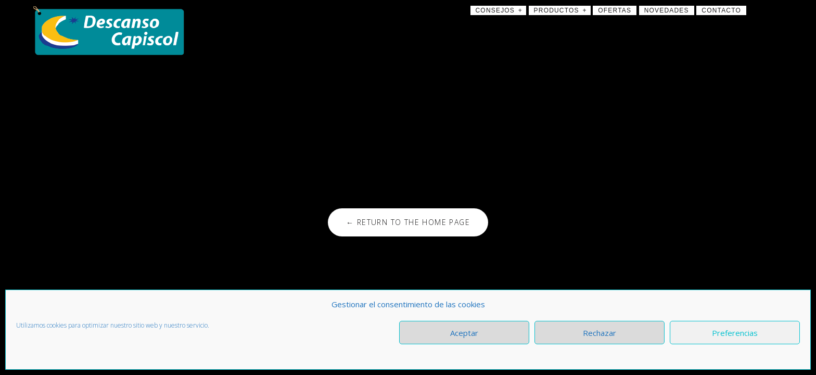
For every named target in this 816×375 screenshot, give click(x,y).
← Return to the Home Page (408, 222)
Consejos (495, 10)
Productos (556, 10)
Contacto (721, 10)
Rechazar (599, 333)
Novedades (666, 10)
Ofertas (614, 10)
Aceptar (464, 333)
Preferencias (735, 333)
